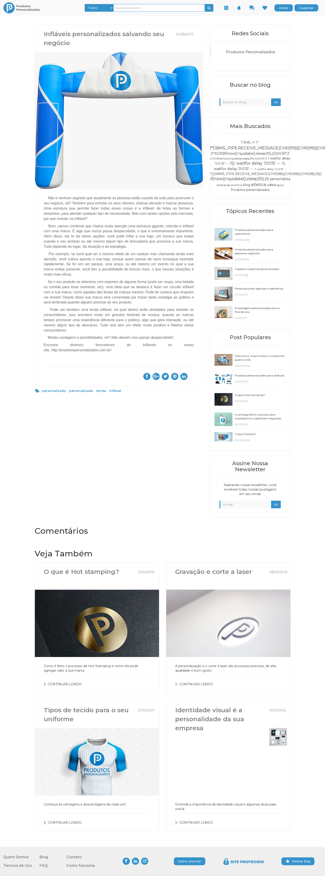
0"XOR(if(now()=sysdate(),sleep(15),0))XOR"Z (250, 153)
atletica (258, 184)
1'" (257, 142)
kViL (247, 142)
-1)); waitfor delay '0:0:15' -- (254, 163)
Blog (44, 857)
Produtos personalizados (250, 190)
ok (276, 102)
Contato (74, 857)
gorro (280, 185)
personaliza (280, 179)
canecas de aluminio (229, 185)
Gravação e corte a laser (213, 571)
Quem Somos (16, 857)
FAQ (44, 865)
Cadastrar (306, 8)
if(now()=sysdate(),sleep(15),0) (239, 178)
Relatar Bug (298, 861)
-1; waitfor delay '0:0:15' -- (270, 169)
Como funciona (80, 865)
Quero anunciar (189, 861)
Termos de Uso (17, 865)
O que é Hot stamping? (81, 571)
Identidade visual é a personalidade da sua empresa (209, 719)
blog (246, 185)
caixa (271, 185)
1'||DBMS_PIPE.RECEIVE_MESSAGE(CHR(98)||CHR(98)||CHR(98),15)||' (266, 174)
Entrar (283, 8)
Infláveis (149, 345)
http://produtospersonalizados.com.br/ (81, 350)
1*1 (253, 142)
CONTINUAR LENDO (63, 684)
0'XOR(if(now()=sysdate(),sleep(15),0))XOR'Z (238, 158)
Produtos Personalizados (250, 51)
